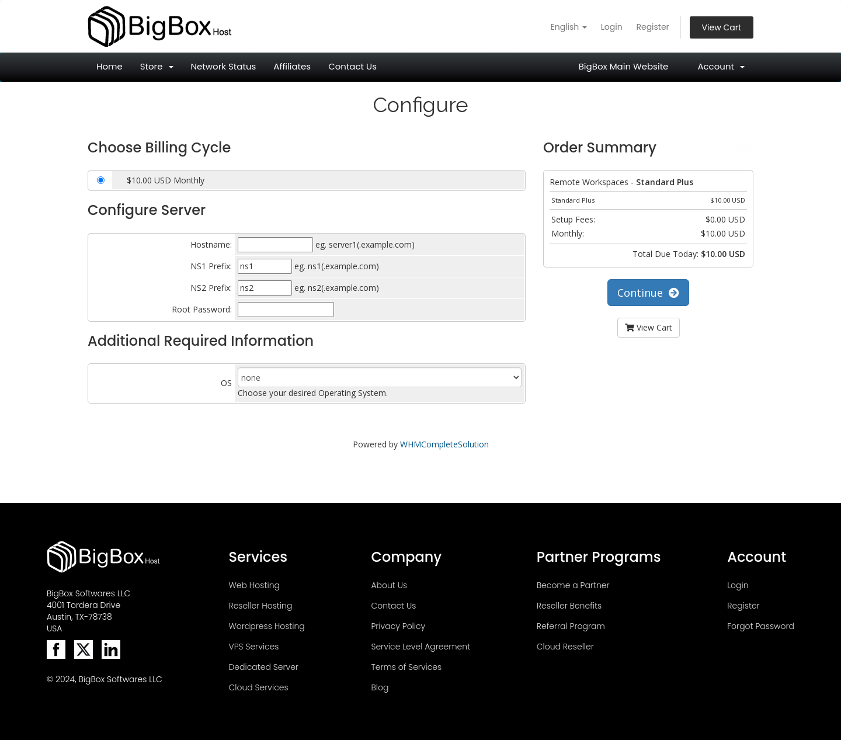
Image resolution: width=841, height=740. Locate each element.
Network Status (223, 66)
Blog (379, 687)
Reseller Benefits (569, 606)
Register (652, 27)
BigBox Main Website (624, 66)
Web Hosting (254, 585)
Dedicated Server (263, 667)
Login (612, 27)
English (569, 27)
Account (721, 66)
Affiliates (292, 66)
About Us (389, 585)
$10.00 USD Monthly (165, 180)
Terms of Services (406, 667)
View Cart (721, 27)
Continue (648, 293)
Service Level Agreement (420, 646)
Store (156, 66)
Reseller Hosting (260, 606)
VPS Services (253, 646)
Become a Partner (573, 585)
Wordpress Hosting (266, 626)
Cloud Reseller (565, 646)
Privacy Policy (398, 626)
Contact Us (352, 66)
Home (109, 66)
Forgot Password (760, 626)
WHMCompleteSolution (444, 444)
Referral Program (571, 626)
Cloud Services (258, 687)
